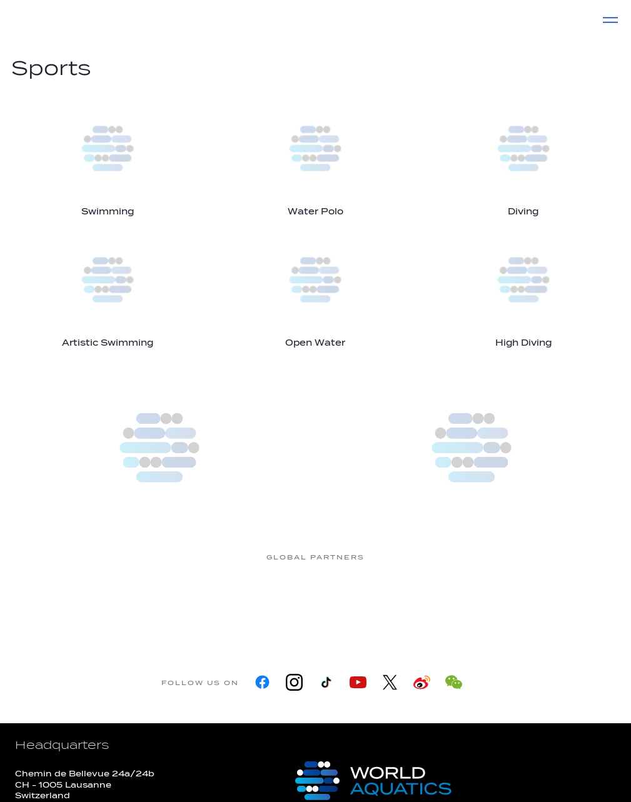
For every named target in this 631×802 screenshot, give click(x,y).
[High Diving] (523, 289)
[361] (65, 604)
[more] (159, 447)
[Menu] (610, 20)
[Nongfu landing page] (266, 604)
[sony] (466, 604)
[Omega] (366, 604)
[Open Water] (315, 289)
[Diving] (523, 158)
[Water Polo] (315, 158)
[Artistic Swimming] (107, 289)
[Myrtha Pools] (165, 604)
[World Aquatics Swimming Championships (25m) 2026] (471, 447)
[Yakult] (566, 604)
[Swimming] (107, 158)
